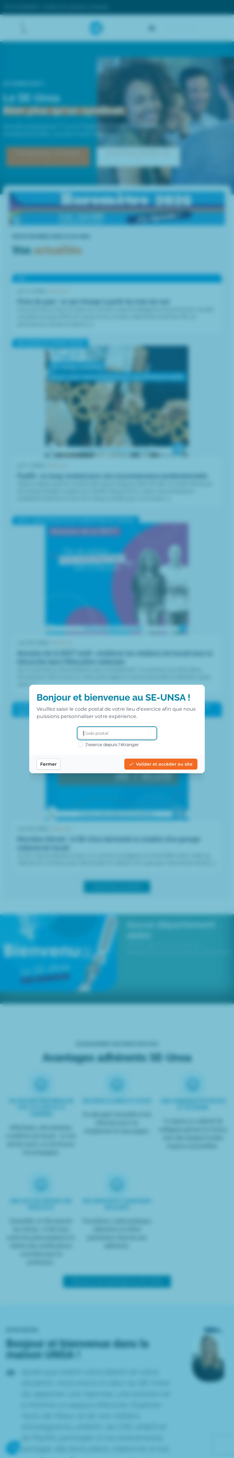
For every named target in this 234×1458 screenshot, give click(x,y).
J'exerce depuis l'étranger (108, 744)
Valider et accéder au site (161, 764)
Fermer (48, 764)
